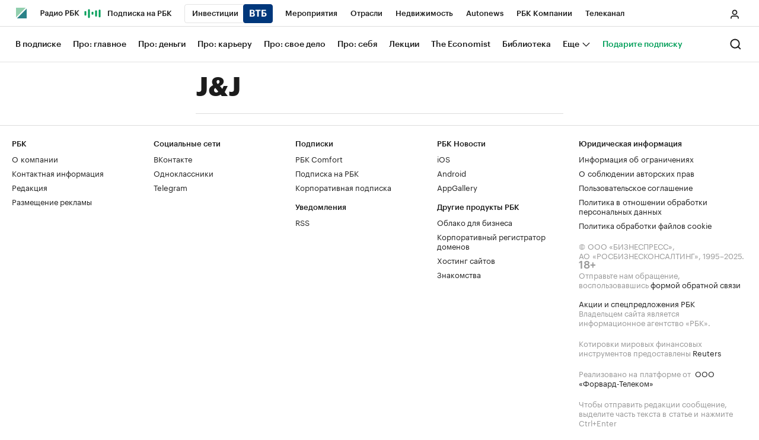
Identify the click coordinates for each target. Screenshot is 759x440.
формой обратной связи (695, 284)
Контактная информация (58, 172)
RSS (302, 222)
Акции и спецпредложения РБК (637, 303)
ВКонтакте (173, 158)
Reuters (707, 352)
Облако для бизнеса (474, 222)
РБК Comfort (319, 158)
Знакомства (459, 274)
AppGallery (457, 187)
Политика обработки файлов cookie (645, 225)
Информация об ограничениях (636, 158)
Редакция (29, 187)
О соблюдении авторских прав (636, 172)
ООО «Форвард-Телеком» (647, 377)
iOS (443, 158)
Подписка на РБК (327, 172)
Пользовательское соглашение (636, 187)
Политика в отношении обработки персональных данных (643, 205)
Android (451, 172)
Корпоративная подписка (343, 187)
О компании (35, 158)
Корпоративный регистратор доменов (491, 240)
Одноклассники (183, 172)
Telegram (170, 187)
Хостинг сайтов (466, 260)
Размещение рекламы (52, 201)
